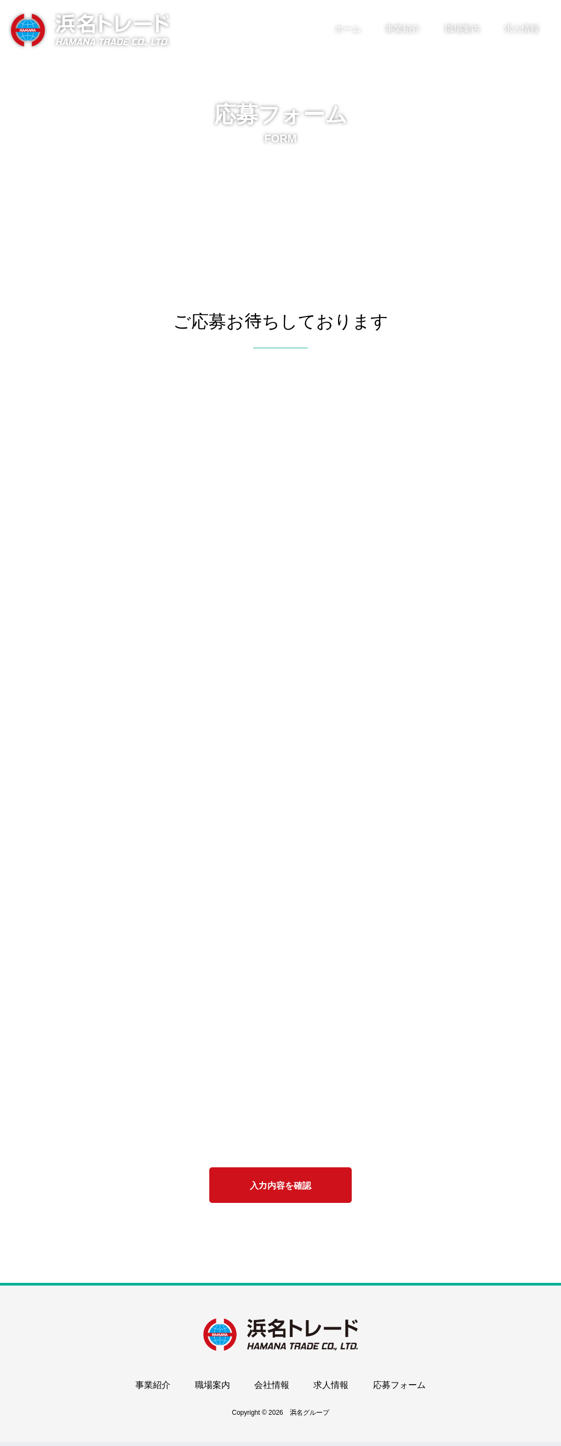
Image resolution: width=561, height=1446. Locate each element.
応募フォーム (399, 1389)
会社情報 (271, 1389)
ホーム (348, 28)
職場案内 (462, 28)
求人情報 (521, 28)
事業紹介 (402, 28)
